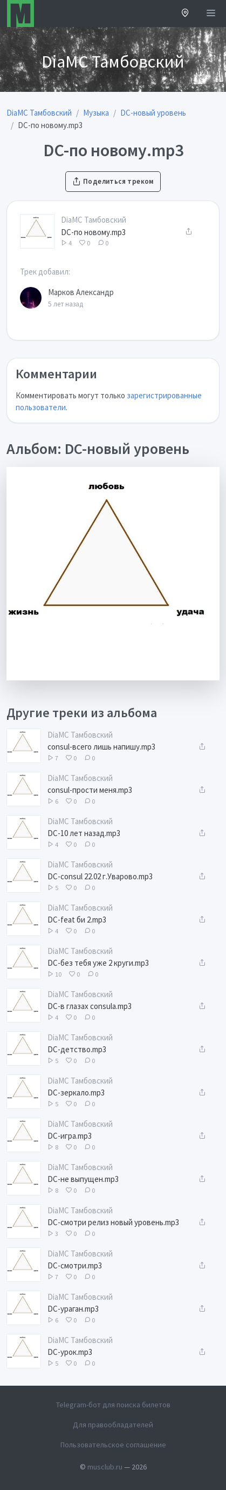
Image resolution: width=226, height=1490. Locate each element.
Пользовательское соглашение (113, 1444)
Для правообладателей (113, 1424)
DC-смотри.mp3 (74, 1265)
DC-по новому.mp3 (93, 232)
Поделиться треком (112, 181)
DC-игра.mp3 (69, 1136)
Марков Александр (81, 292)
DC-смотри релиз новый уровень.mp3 (113, 1222)
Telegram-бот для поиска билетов (113, 1404)
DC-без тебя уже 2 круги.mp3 (98, 963)
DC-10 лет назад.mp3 (83, 833)
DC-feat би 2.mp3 (76, 919)
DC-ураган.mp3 (73, 1309)
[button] (185, 14)
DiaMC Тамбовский (93, 220)
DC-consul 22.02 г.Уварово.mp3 (100, 876)
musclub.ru (104, 1467)
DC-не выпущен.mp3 (83, 1179)
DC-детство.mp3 (76, 1049)
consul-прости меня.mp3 (89, 790)
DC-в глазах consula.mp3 (89, 1006)
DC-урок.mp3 (69, 1352)
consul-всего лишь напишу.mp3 (101, 746)
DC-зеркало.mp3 (76, 1092)
